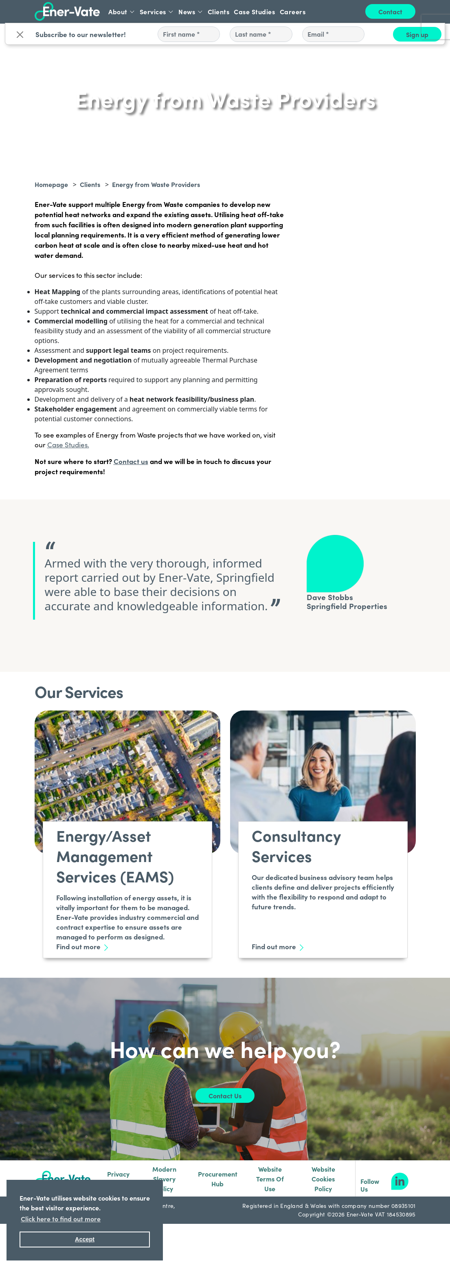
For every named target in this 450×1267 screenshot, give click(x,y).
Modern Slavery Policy (164, 1178)
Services (157, 11)
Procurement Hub (217, 1178)
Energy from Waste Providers (156, 184)
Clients (219, 11)
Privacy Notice (118, 1178)
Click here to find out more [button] (61, 1218)
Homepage (51, 184)
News (190, 11)
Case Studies (254, 11)
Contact (390, 11)
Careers (293, 11)
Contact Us (225, 1095)
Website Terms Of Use (270, 1178)
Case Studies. (68, 444)
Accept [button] (84, 1239)
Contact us (131, 461)
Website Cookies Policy (323, 1178)
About (121, 11)
